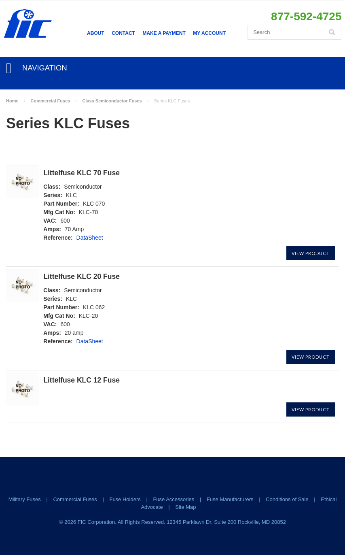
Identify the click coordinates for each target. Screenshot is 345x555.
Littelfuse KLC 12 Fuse (81, 380)
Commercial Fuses (50, 100)
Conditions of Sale (287, 499)
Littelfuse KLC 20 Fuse (81, 277)
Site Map (185, 507)
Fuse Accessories (173, 499)
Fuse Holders (124, 499)
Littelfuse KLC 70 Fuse (81, 173)
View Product (311, 253)
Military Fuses (24, 499)
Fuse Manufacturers (230, 499)
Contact (123, 33)
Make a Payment (163, 33)
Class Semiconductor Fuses (112, 100)
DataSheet (89, 237)
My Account (209, 33)
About (95, 33)
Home (12, 100)
